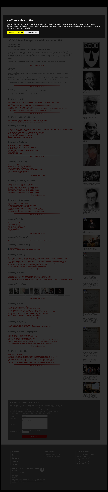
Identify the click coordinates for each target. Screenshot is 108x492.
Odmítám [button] (20, 32)
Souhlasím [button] (12, 32)
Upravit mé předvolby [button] (31, 32)
